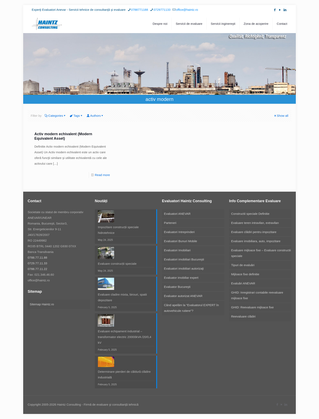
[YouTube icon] (279, 10)
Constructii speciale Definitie (250, 213)
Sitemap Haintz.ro (42, 304)
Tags (76, 115)
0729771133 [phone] (162, 9)
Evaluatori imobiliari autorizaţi (184, 268)
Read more (102, 175)
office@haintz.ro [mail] (187, 9)
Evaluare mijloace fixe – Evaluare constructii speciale (261, 253)
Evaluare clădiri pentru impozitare (253, 232)
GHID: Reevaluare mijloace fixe (252, 307)
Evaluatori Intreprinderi (179, 232)
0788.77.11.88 (37, 257)
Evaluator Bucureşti (177, 286)
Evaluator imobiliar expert (181, 277)
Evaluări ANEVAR (243, 283)
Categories (55, 115)
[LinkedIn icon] (284, 10)
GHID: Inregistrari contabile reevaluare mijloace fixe (257, 295)
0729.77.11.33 (37, 263)
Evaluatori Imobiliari (177, 250)
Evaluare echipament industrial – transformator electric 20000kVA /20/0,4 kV (124, 336)
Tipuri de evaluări (243, 265)
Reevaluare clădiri (243, 316)
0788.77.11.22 (37, 269)
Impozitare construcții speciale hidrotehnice (118, 229)
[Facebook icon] (274, 10)
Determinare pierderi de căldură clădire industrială (124, 374)
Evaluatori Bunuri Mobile (180, 241)
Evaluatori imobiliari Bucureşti (184, 259)
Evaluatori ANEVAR (177, 213)
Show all (281, 115)
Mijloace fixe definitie (245, 274)
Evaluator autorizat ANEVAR (183, 296)
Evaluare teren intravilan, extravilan (255, 223)
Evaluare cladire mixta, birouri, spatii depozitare (122, 297)
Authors (95, 115)
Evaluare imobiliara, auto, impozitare (256, 241)
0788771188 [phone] (139, 9)
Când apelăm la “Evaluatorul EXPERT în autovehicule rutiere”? (191, 307)
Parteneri (170, 223)
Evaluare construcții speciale (117, 263)
